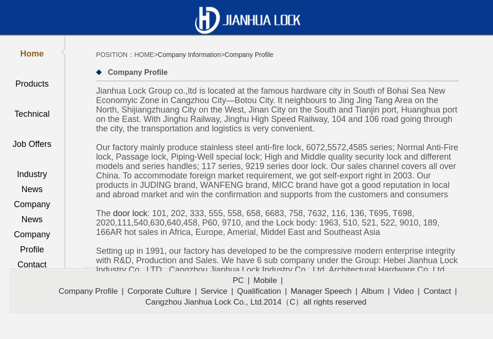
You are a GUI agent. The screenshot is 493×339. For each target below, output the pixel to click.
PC (238, 280)
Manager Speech (321, 291)
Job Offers (32, 144)
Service (214, 291)
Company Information (189, 54)
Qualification (259, 291)
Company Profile (32, 236)
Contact (32, 264)
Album (372, 291)
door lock (130, 213)
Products (31, 84)
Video (404, 291)
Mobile (265, 280)
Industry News (32, 176)
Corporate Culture (159, 291)
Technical (31, 114)
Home (32, 53)
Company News (32, 206)
